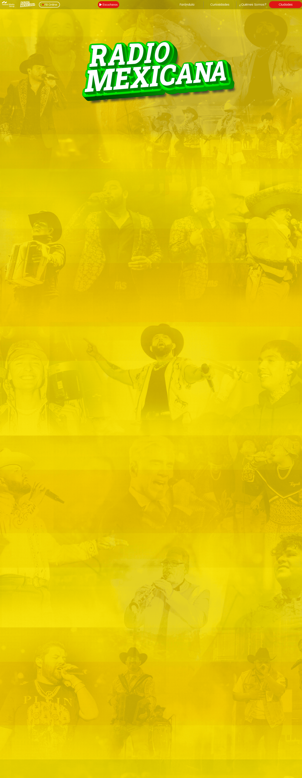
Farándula (187, 4)
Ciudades (286, 4)
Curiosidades (219, 4)
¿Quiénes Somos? (253, 4)
